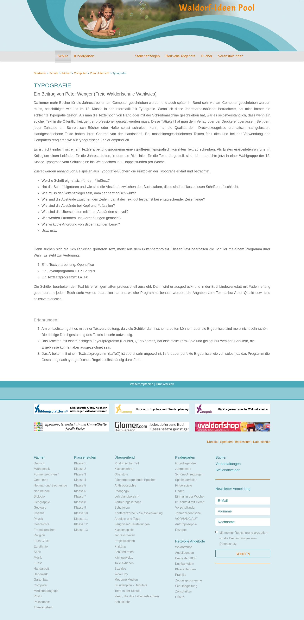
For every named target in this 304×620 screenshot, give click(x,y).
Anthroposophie (125, 485)
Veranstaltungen (230, 56)
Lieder (179, 491)
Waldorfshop (183, 547)
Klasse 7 (80, 496)
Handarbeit (41, 568)
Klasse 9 (80, 507)
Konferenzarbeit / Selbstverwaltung (139, 513)
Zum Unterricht (99, 73)
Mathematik (42, 468)
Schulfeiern (122, 507)
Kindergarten (84, 56)
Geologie (40, 507)
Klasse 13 (81, 529)
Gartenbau (41, 579)
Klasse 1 (80, 463)
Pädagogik (122, 491)
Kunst (38, 563)
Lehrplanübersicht (127, 496)
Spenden (227, 441)
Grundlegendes (185, 463)
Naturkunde (42, 491)
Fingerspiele (183, 485)
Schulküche (123, 602)
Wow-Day (121, 574)
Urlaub (179, 597)
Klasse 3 (80, 474)
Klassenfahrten (185, 569)
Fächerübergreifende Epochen (135, 479)
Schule (63, 56)
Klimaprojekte (124, 557)
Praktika (120, 546)
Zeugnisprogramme (188, 580)
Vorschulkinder (185, 507)
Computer (80, 73)
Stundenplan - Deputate (131, 585)
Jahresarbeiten (125, 535)
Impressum (243, 441)
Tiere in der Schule (128, 590)
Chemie (39, 513)
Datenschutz (261, 441)
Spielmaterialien (186, 479)
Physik (38, 518)
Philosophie (42, 602)
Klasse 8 (80, 502)
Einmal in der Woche (189, 496)
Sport (37, 552)
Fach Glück (41, 540)
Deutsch (39, 463)
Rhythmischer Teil (127, 463)
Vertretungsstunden (128, 502)
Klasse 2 (80, 468)
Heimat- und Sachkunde (50, 485)
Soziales (120, 568)
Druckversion (165, 384)
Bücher (206, 56)
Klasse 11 (81, 518)
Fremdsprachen (44, 529)
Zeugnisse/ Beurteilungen (132, 524)
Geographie (42, 502)
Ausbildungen (184, 552)
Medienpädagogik (46, 590)
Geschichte (41, 524)
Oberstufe (121, 474)
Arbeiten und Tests (127, 518)
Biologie (39, 496)
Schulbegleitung (186, 586)
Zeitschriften (183, 591)
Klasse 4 (80, 479)
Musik (38, 557)
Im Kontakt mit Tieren (189, 502)
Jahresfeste (183, 468)
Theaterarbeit (43, 607)
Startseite (40, 73)
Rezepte (181, 529)
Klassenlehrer (124, 468)
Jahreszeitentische (188, 513)
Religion (39, 535)
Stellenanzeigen (147, 56)
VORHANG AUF (186, 518)
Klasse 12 (81, 524)
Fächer (66, 73)
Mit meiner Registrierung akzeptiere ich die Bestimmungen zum (241, 538)
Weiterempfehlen (141, 384)
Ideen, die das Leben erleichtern (137, 596)
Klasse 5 (80, 485)
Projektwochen (125, 540)
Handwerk (41, 574)
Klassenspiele (124, 529)
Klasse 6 (80, 491)
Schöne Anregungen (189, 474)
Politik (38, 596)
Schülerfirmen (124, 552)
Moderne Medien (126, 579)
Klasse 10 (81, 513)
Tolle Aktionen (124, 563)
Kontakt (212, 441)
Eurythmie (41, 546)
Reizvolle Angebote (180, 56)
